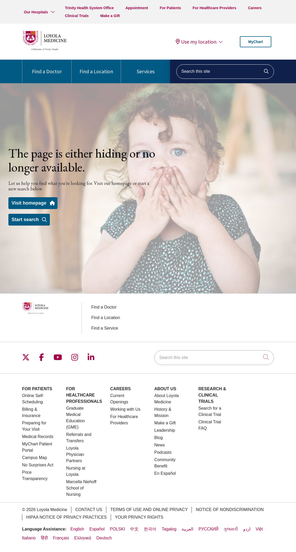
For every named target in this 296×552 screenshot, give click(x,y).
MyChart (255, 42)
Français (61, 538)
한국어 (150, 529)
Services (146, 67)
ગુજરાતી (231, 529)
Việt (259, 529)
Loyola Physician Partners (75, 454)
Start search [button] (29, 219)
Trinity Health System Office (89, 8)
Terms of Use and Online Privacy (149, 509)
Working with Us (125, 409)
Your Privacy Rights (139, 517)
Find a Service (104, 328)
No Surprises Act (37, 465)
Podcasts (163, 452)
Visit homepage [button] (33, 203)
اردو (246, 529)
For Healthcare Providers (214, 8)
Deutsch (104, 538)
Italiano (29, 538)
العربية (187, 529)
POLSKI (117, 529)
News (159, 445)
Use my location (196, 42)
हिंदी (44, 538)
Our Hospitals (36, 12)
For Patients (170, 8)
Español (97, 529)
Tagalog (169, 529)
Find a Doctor (47, 67)
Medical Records (37, 436)
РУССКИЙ (208, 529)
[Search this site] (225, 71)
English (77, 529)
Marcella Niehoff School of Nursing (81, 488)
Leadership (164, 430)
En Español (165, 473)
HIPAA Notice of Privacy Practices (66, 517)
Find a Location (96, 67)
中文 (134, 529)
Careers (255, 8)
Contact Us (88, 509)
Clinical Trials (76, 16)
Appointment (136, 8)
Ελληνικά (82, 538)
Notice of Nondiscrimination (229, 509)
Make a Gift (110, 16)
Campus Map (34, 457)
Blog (158, 437)
